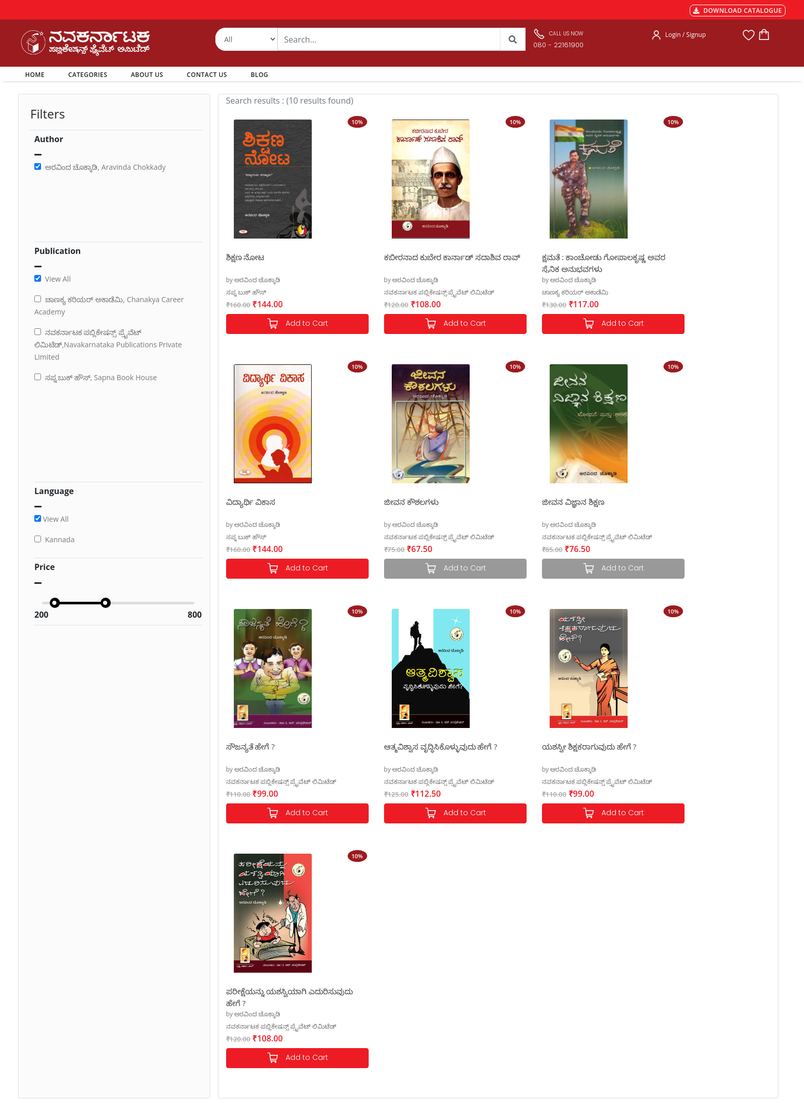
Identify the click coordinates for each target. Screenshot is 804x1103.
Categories (377, 946)
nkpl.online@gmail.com (66, 1040)
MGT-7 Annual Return (251, 946)
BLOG (259, 74)
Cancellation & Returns (253, 971)
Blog (368, 995)
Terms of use (238, 995)
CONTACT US (207, 74)
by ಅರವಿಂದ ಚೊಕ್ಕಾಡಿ (253, 279)
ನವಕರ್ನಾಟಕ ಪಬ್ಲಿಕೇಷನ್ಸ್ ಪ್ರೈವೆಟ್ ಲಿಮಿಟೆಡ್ (421, 292)
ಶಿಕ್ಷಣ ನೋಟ (245, 257)
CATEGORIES (87, 74)
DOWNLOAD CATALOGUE (737, 10)
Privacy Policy (238, 983)
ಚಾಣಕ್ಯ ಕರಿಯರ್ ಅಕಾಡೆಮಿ (539, 292)
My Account (379, 958)
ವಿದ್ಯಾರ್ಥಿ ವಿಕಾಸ (670, 257)
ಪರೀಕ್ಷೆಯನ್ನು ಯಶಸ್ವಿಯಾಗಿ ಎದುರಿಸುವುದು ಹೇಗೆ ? (406, 751)
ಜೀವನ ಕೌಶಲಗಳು (253, 502)
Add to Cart (288, 324)
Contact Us (378, 983)
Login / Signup (685, 34)
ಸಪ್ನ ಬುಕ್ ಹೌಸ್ (246, 292)
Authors (373, 934)
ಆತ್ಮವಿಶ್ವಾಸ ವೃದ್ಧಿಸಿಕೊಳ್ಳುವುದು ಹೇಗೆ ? (702, 502)
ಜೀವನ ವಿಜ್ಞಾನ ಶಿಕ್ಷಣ (397, 502)
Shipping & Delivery (248, 958)
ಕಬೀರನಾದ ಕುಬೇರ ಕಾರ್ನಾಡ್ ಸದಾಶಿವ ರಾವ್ (424, 262)
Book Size (233, 1008)
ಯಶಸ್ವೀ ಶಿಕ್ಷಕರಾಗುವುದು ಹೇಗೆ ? (273, 746)
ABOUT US (147, 74)
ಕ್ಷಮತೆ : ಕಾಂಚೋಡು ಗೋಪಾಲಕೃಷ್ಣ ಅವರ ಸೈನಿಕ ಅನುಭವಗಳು (568, 262)
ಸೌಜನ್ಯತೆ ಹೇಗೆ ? (530, 502)
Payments (233, 934)
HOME (37, 74)
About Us (375, 971)
